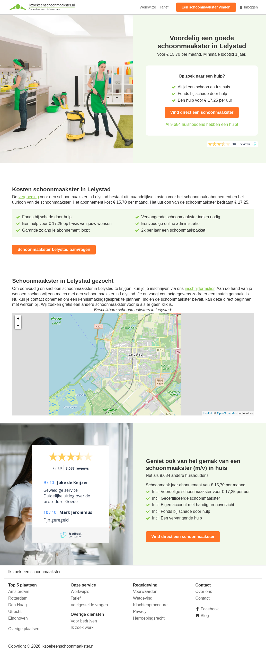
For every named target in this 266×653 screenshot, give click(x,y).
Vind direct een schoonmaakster (201, 112)
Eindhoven (18, 618)
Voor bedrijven (84, 621)
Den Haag (17, 605)
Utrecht (15, 611)
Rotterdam (18, 598)
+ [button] (18, 319)
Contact (203, 598)
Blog (204, 615)
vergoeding (29, 197)
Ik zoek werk (82, 627)
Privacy (139, 611)
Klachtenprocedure (150, 605)
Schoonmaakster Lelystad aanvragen (53, 249)
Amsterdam (18, 591)
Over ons (204, 591)
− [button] (18, 326)
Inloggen (248, 7)
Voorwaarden (145, 591)
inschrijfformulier (199, 288)
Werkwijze (148, 7)
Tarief (163, 7)
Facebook (209, 609)
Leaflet (207, 413)
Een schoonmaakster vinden (206, 7)
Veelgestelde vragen (89, 605)
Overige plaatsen (23, 629)
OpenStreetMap (227, 413)
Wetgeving (142, 598)
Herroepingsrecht (149, 618)
